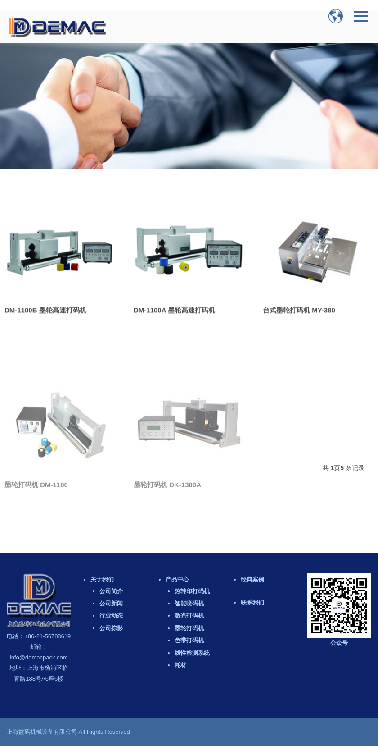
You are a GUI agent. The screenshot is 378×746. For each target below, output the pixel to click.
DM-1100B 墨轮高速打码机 (45, 316)
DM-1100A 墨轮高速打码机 (174, 317)
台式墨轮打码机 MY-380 (299, 317)
